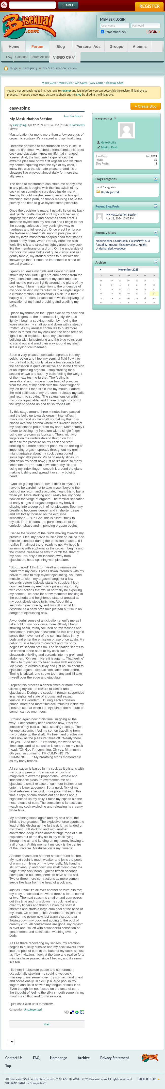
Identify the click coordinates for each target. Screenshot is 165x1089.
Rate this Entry (72, 116)
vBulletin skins (15, 1083)
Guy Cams (96, 83)
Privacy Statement (114, 1058)
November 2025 (128, 269)
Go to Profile (106, 142)
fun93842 (102, 244)
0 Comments (77, 125)
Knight (142, 244)
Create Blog (146, 106)
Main (46, 1024)
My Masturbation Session (121, 214)
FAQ (9, 57)
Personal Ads (88, 46)
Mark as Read (106, 147)
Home (14, 46)
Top (8, 1066)
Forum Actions (40, 57)
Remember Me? (113, 32)
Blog (60, 46)
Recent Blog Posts (107, 206)
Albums (140, 46)
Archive (84, 1058)
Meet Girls (65, 83)
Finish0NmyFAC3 (139, 241)
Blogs (13, 68)
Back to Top (147, 1079)
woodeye (120, 248)
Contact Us (13, 1058)
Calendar (21, 57)
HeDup (113, 244)
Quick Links (63, 57)
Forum (37, 46)
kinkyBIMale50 (128, 244)
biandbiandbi (104, 241)
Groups (116, 46)
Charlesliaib (120, 241)
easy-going (30, 68)
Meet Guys (49, 83)
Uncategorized (33, 1009)
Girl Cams (81, 83)
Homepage (58, 1058)
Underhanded (104, 248)
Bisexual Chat (114, 83)
